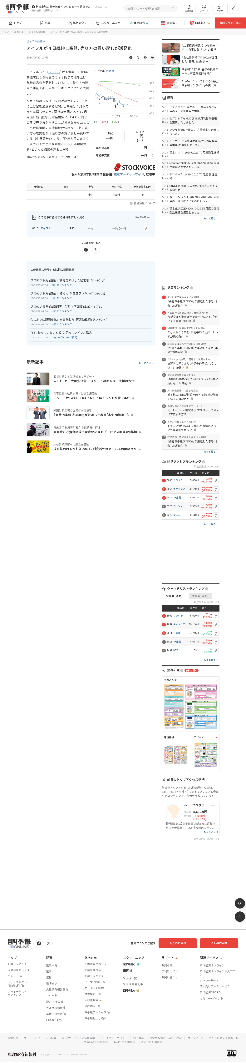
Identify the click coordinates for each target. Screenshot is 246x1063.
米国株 (169, 23)
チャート (204, 8)
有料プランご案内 (230, 22)
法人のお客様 (221, 943)
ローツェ (178, 506)
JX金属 (177, 497)
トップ (15, 22)
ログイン (233, 9)
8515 (110, 71)
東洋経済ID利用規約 (124, 1041)
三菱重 (176, 633)
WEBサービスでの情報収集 (106, 1037)
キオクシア (179, 489)
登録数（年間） (200, 595)
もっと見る (145, 362)
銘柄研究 (77, 23)
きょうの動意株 (37, 32)
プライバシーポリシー (142, 1037)
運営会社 (39, 1037)
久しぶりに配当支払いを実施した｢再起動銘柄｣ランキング (68, 319)
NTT (175, 650)
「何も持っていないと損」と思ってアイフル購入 (61, 332)
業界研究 (138, 23)
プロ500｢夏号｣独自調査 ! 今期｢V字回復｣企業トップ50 (66, 306)
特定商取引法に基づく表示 (195, 1037)
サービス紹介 (59, 1037)
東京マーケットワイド (128, 174)
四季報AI (200, 23)
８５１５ (54, 72)
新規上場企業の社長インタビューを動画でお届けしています (64, 6)
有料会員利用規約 (153, 1041)
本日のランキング (62, 284)
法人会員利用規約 (181, 1041)
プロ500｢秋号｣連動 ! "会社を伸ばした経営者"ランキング (67, 280)
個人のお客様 (182, 943)
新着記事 (19, 32)
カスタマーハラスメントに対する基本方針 (80, 1041)
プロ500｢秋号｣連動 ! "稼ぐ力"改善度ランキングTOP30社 (67, 293)
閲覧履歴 (189, 8)
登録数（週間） (174, 596)
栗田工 (176, 515)
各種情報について (144, 203)
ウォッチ (218, 9)
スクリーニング (108, 23)
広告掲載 (78, 1037)
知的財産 (167, 1037)
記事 (46, 23)
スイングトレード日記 (64, 337)
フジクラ (178, 480)
